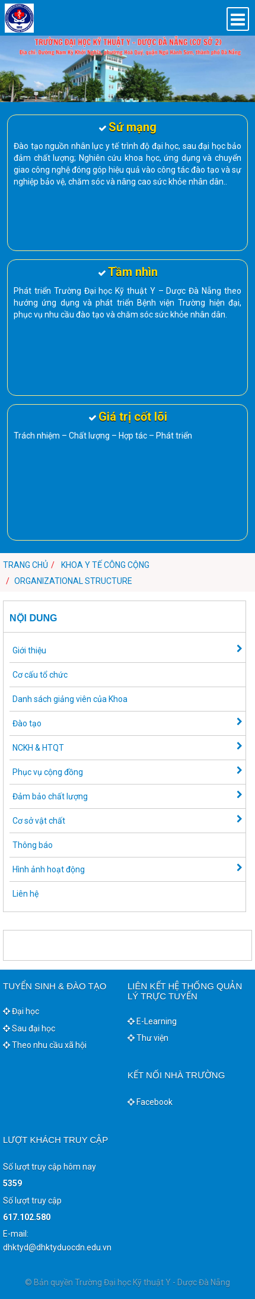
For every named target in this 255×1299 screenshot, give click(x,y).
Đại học (21, 1011)
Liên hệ (25, 893)
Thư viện (148, 1038)
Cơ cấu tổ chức (40, 674)
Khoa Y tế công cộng (105, 565)
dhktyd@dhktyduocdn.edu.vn (57, 1247)
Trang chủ (25, 565)
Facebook (150, 1102)
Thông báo (32, 845)
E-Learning (152, 1021)
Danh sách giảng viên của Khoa (70, 699)
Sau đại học (29, 1028)
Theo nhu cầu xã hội (45, 1045)
